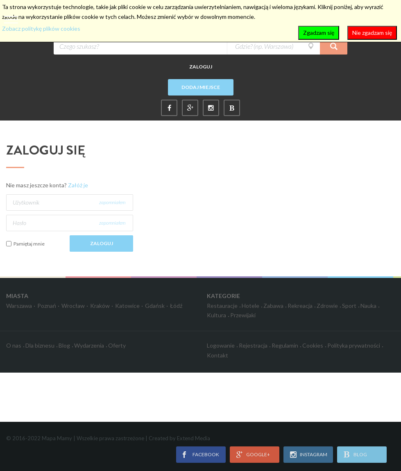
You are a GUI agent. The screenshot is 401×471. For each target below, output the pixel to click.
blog (360, 454)
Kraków (100, 305)
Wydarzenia (89, 345)
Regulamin (285, 345)
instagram (313, 454)
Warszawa (19, 305)
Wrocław (73, 305)
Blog (64, 345)
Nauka (368, 305)
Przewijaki (243, 315)
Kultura (216, 315)
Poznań (46, 305)
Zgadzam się (318, 32)
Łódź (176, 305)
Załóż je (78, 185)
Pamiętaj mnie (29, 244)
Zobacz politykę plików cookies (41, 28)
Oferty (117, 345)
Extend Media (193, 438)
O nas (13, 345)
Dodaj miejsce (200, 87)
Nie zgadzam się (372, 32)
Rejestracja (253, 345)
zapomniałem (112, 202)
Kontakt (217, 355)
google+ (258, 454)
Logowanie (221, 345)
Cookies (312, 345)
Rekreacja (300, 305)
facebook (206, 454)
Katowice (127, 305)
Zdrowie (327, 305)
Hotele (250, 305)
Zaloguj (200, 67)
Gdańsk (155, 305)
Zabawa (273, 305)
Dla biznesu (39, 345)
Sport (349, 305)
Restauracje (222, 305)
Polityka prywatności (353, 345)
